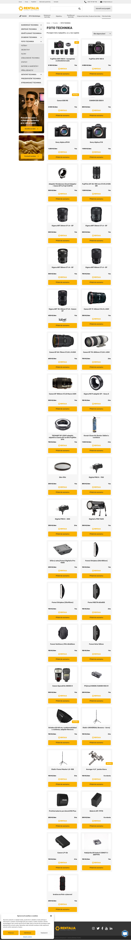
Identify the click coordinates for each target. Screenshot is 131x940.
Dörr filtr (62, 477)
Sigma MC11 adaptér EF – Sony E (96, 394)
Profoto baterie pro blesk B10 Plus (62, 811)
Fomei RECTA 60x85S (96, 603)
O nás (26, 2)
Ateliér (24, 16)
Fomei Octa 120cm (96, 644)
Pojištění (33, 2)
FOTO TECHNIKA (27, 41)
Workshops (36, 16)
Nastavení (44, 933)
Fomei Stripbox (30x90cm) (62, 603)
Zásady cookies (27, 936)
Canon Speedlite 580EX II (62, 686)
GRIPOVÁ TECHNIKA (29, 29)
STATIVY (24, 62)
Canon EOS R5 (62, 100)
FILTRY (23, 54)
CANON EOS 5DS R (96, 100)
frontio (79, 938)
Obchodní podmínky (45, 2)
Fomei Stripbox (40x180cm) (96, 561)
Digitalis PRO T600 (96, 519)
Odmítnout (27, 933)
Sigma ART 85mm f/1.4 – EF (96, 267)
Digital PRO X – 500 (62, 519)
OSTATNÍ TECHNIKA (28, 74)
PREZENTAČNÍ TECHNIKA (31, 78)
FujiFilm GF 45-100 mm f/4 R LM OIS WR (96, 185)
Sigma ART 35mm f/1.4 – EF (96, 226)
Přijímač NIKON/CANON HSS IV (96, 686)
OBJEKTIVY (25, 50)
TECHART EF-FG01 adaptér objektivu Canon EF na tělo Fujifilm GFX (62, 437)
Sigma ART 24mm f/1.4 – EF (62, 226)
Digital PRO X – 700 (96, 477)
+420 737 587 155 (92, 2)
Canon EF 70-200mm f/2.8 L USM (96, 352)
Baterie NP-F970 (96, 811)
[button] (51, 916)
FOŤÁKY (24, 46)
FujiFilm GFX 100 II (96, 59)
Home (48, 23)
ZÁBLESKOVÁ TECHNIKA (30, 58)
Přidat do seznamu (62, 74)
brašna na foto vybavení (62, 895)
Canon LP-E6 (62, 853)
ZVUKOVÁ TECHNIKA (29, 37)
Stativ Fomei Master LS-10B (62, 769)
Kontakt (56, 2)
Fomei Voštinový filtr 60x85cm (62, 644)
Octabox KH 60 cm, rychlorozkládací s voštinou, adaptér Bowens (62, 729)
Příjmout (11, 933)
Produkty (55, 23)
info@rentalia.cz (107, 2)
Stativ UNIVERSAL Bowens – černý (96, 728)
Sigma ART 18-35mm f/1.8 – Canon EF (62, 310)
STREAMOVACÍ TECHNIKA (31, 83)
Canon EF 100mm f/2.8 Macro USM (62, 394)
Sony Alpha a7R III (63, 142)
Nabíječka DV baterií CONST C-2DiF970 (96, 854)
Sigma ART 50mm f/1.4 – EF (62, 267)
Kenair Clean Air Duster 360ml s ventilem (96, 437)
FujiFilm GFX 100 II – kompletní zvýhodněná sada (62, 60)
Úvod (20, 2)
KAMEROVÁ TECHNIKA (29, 25)
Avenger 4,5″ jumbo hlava (96, 769)
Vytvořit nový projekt (103, 8)
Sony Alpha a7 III (96, 142)
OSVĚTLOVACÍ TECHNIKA (31, 33)
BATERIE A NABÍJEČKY (29, 66)
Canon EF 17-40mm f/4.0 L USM (96, 309)
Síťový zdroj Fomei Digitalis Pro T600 (62, 562)
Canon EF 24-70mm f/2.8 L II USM (62, 352)
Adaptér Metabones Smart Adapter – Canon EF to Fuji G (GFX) (62, 185)
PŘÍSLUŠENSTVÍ (27, 70)
